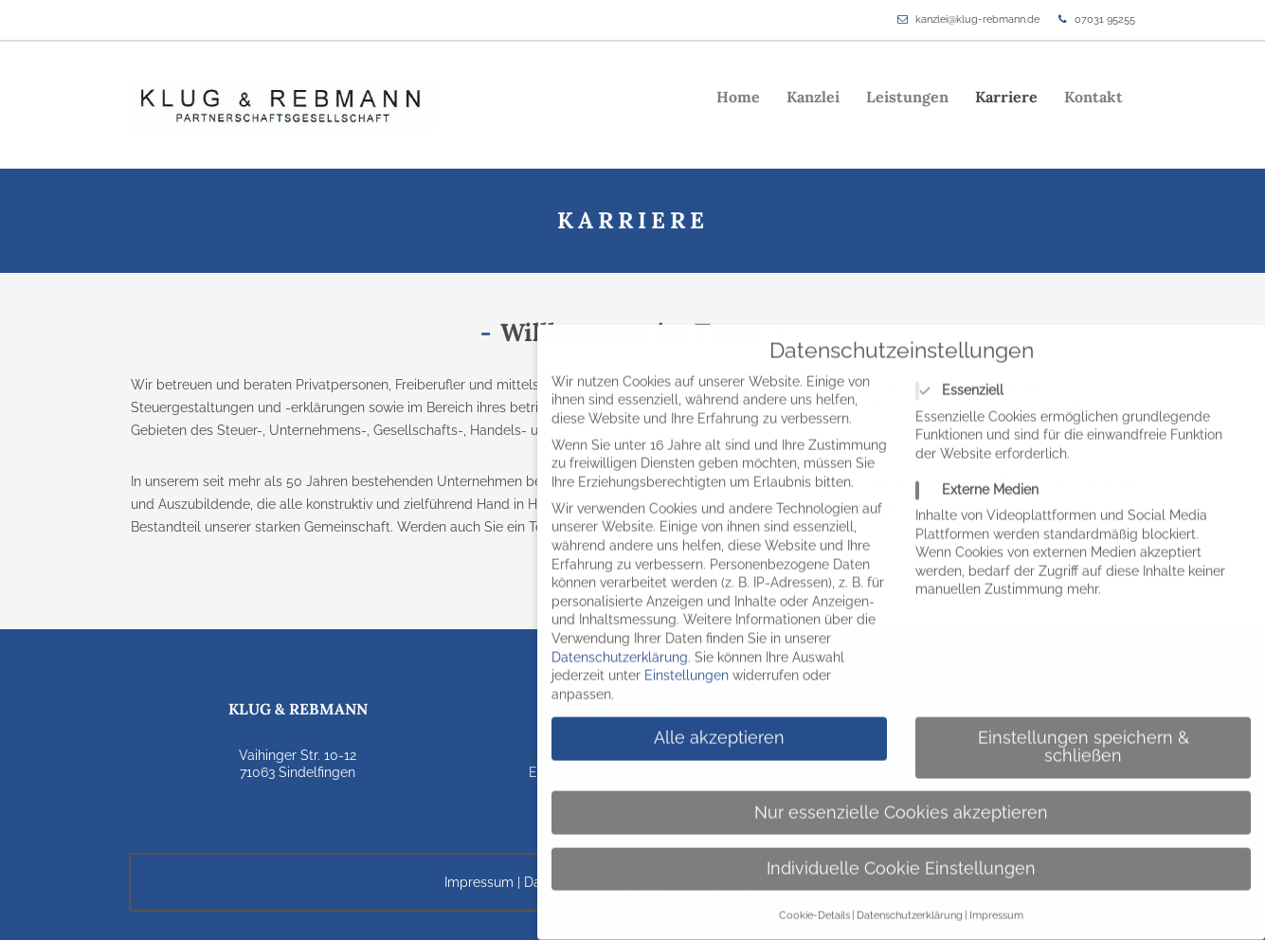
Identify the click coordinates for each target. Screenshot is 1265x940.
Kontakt (1093, 96)
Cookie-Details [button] (814, 900)
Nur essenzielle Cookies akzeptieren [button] (901, 797)
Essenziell (965, 376)
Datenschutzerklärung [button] (910, 900)
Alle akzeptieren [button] (719, 723)
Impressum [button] (996, 900)
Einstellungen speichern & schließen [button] (1083, 732)
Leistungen (907, 96)
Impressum (479, 882)
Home (738, 96)
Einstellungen (686, 660)
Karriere (1006, 96)
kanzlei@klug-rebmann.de (977, 19)
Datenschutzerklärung (619, 642)
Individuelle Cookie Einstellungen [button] (901, 853)
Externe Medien (983, 475)
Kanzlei (813, 96)
